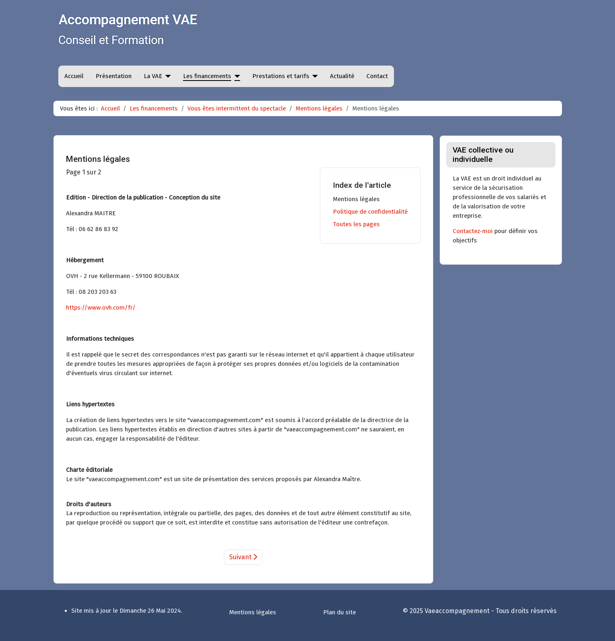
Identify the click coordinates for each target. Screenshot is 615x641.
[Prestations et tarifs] (313, 76)
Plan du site (339, 612)
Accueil (73, 76)
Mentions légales (356, 199)
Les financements (207, 76)
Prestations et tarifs (280, 76)
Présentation (114, 76)
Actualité (342, 76)
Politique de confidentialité (370, 211)
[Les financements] (235, 76)
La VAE (153, 76)
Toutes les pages (356, 224)
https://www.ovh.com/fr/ (101, 307)
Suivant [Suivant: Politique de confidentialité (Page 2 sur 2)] (243, 557)
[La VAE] (166, 76)
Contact (377, 76)
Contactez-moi (473, 231)
